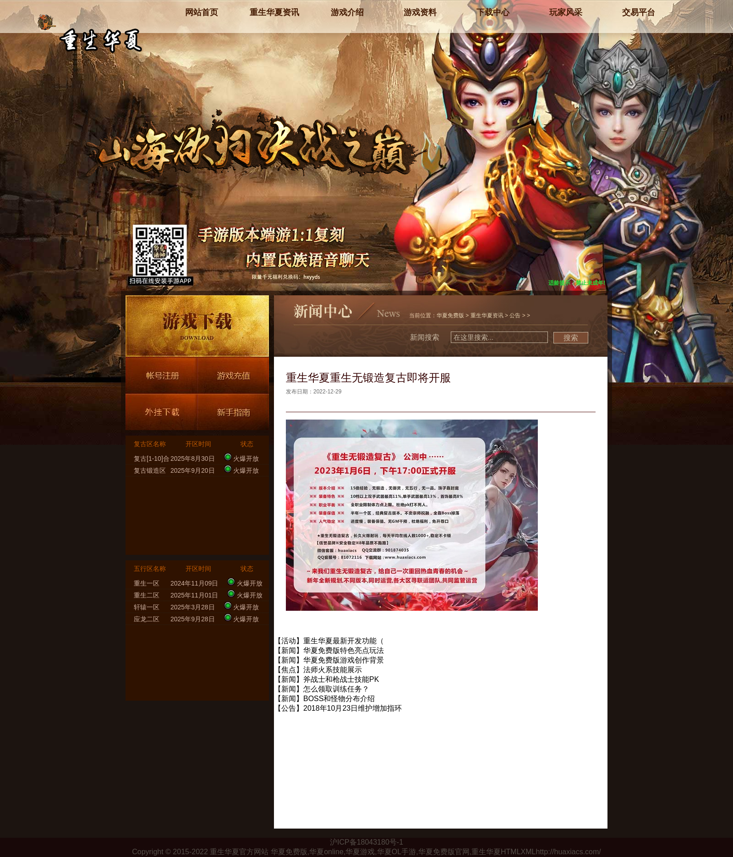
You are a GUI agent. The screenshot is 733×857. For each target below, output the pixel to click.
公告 (514, 315)
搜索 (570, 338)
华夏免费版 (450, 315)
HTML (511, 852)
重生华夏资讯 (486, 315)
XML (528, 852)
